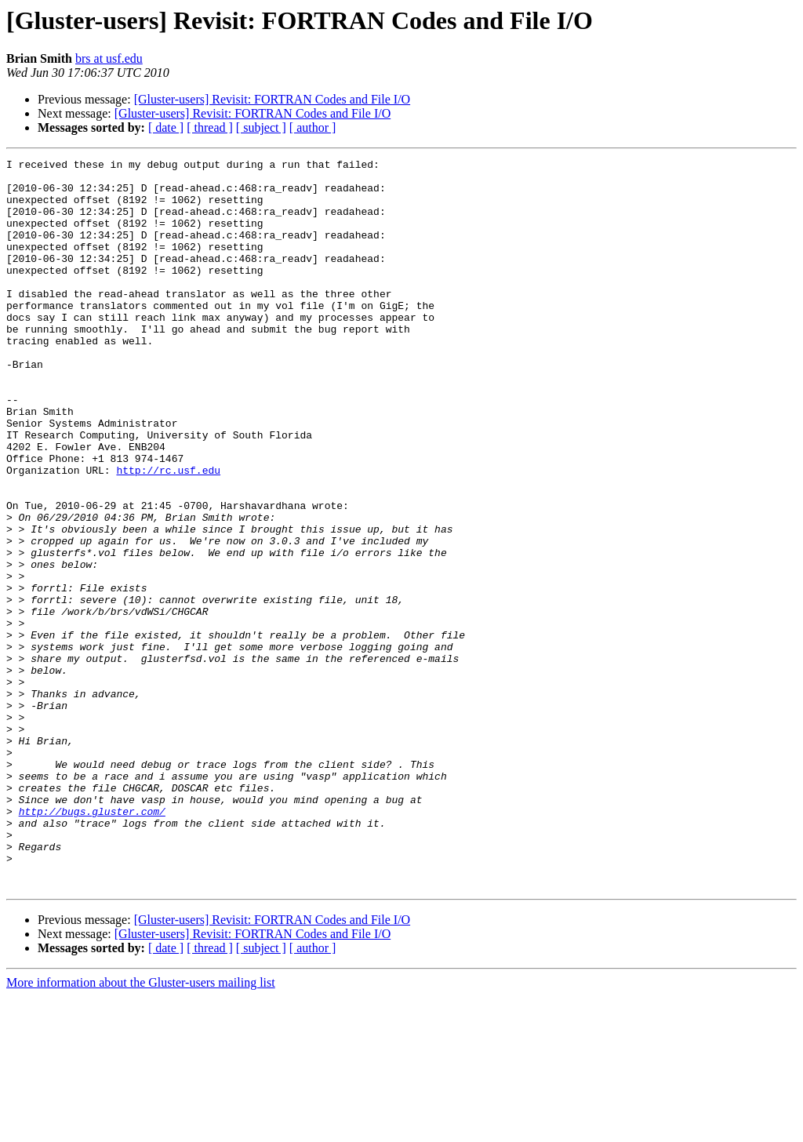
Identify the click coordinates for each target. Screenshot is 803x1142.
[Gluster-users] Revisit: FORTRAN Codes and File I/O (272, 99)
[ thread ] (210, 127)
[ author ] (312, 127)
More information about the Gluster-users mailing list (140, 1128)
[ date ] (165, 127)
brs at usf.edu (109, 58)
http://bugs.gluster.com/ (92, 943)
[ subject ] (261, 127)
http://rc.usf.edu (168, 533)
